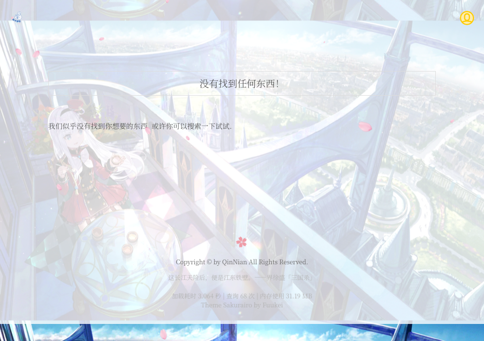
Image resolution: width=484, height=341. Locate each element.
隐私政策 (414, 17)
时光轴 (300, 17)
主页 (196, 17)
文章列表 (232, 17)
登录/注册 (341, 17)
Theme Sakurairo (226, 304)
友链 (378, 17)
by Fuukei (267, 304)
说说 (268, 17)
